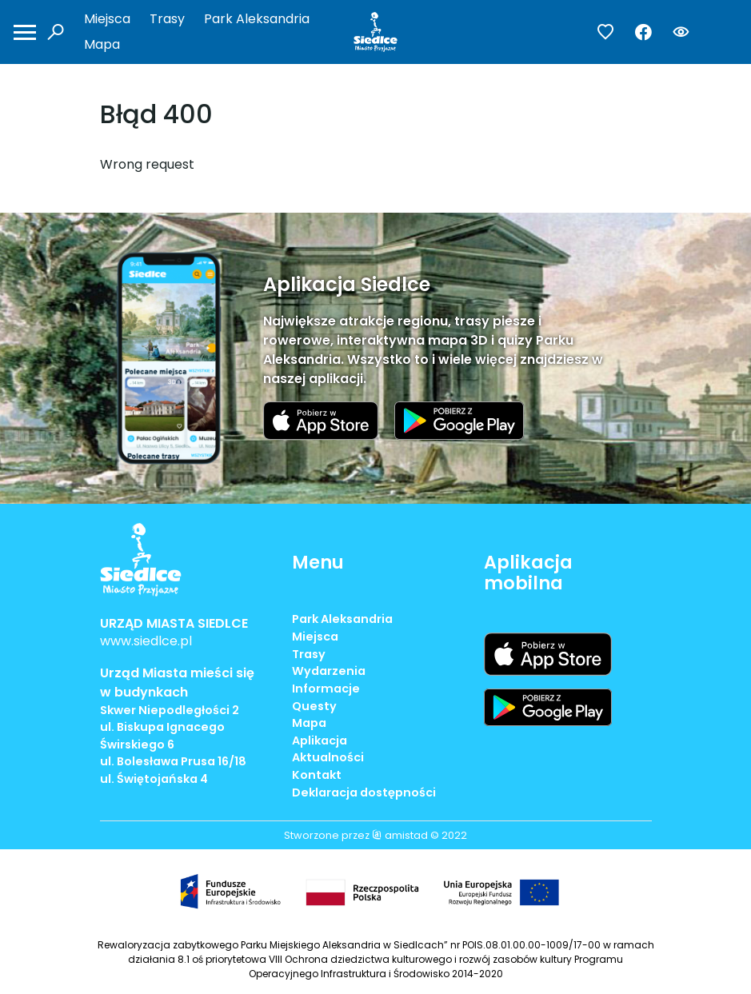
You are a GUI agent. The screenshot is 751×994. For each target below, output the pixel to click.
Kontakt (317, 775)
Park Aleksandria (257, 19)
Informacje (326, 689)
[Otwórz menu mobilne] (25, 32)
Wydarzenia (329, 671)
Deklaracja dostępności (364, 792)
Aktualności (328, 757)
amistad (400, 835)
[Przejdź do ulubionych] (606, 32)
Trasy (167, 19)
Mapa (102, 44)
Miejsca (107, 19)
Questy (314, 706)
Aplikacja (319, 740)
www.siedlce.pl (146, 641)
